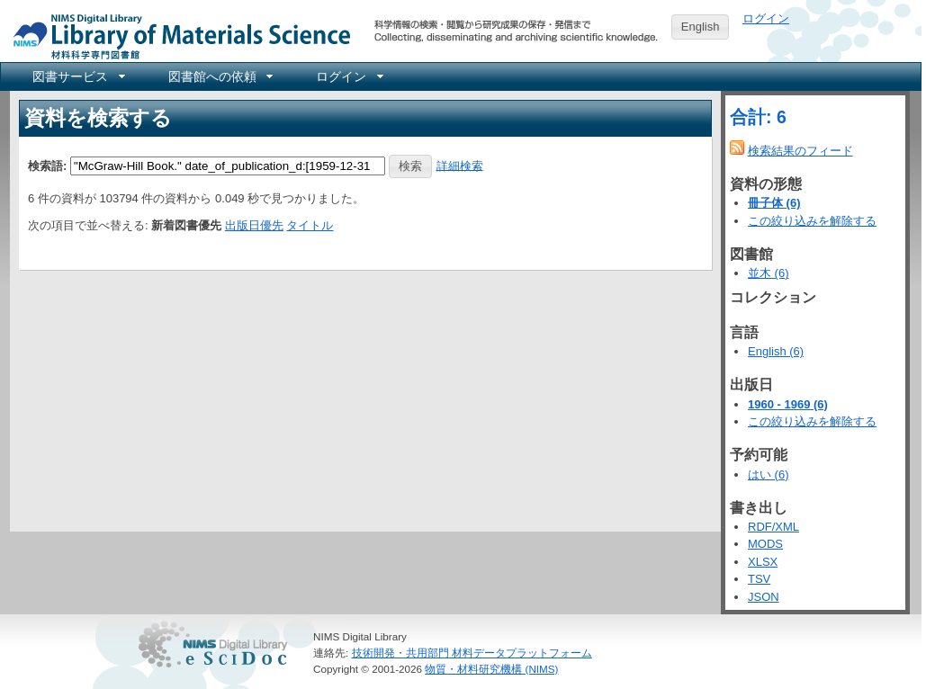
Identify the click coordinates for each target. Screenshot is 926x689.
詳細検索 (459, 165)
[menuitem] (77, 76)
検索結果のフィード (800, 150)
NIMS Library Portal (176, 35)
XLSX (763, 561)
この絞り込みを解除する (812, 221)
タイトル (309, 225)
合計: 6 (758, 117)
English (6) (776, 351)
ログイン (765, 18)
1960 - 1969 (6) (788, 404)
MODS (765, 543)
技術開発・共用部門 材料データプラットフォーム (472, 652)
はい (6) (768, 474)
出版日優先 (254, 225)
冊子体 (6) (774, 203)
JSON (763, 597)
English (700, 26)
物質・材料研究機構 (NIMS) (491, 669)
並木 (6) (768, 273)
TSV (759, 579)
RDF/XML (773, 526)
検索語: (47, 165)
